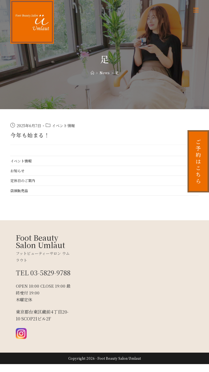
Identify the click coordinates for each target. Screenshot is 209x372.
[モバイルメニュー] (196, 10)
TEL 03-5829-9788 (36, 276)
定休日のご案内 (22, 180)
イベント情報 (63, 125)
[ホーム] (92, 72)
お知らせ (17, 170)
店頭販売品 (19, 190)
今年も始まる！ (30, 135)
